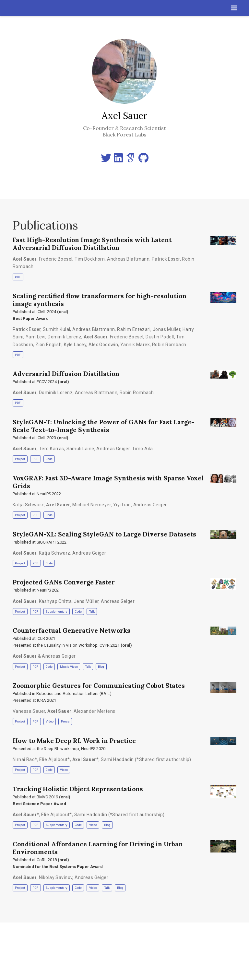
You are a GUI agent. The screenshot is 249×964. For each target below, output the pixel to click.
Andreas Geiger (113, 448)
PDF (18, 277)
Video (49, 721)
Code (49, 459)
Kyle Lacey (75, 344)
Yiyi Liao (122, 504)
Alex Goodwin (103, 344)
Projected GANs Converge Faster (64, 582)
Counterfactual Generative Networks (71, 630)
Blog (101, 666)
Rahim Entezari (133, 329)
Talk (92, 611)
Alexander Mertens (94, 711)
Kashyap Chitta (55, 601)
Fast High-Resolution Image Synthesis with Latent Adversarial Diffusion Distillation (92, 244)
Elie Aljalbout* (54, 759)
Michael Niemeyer (91, 504)
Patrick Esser (166, 259)
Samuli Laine (80, 448)
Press (65, 721)
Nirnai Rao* (25, 759)
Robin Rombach (169, 344)
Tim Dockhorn (90, 259)
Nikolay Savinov (55, 877)
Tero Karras (51, 448)
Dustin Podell (160, 336)
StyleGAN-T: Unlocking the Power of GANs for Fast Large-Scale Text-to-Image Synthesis (103, 426)
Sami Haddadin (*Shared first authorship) (146, 759)
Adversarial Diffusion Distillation (66, 374)
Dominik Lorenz (64, 336)
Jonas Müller (166, 329)
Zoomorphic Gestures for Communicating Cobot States (99, 685)
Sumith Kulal (56, 329)
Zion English (48, 344)
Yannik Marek (135, 344)
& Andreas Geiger (44, 656)
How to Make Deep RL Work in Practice (74, 741)
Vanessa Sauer (29, 711)
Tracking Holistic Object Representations (78, 789)
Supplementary (56, 611)
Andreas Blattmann (128, 259)
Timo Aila (142, 448)
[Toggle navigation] (234, 8)
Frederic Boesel (55, 259)
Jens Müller (86, 601)
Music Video (69, 666)
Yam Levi (35, 336)
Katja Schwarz (28, 504)
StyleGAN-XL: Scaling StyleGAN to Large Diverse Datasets (104, 534)
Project (20, 459)
